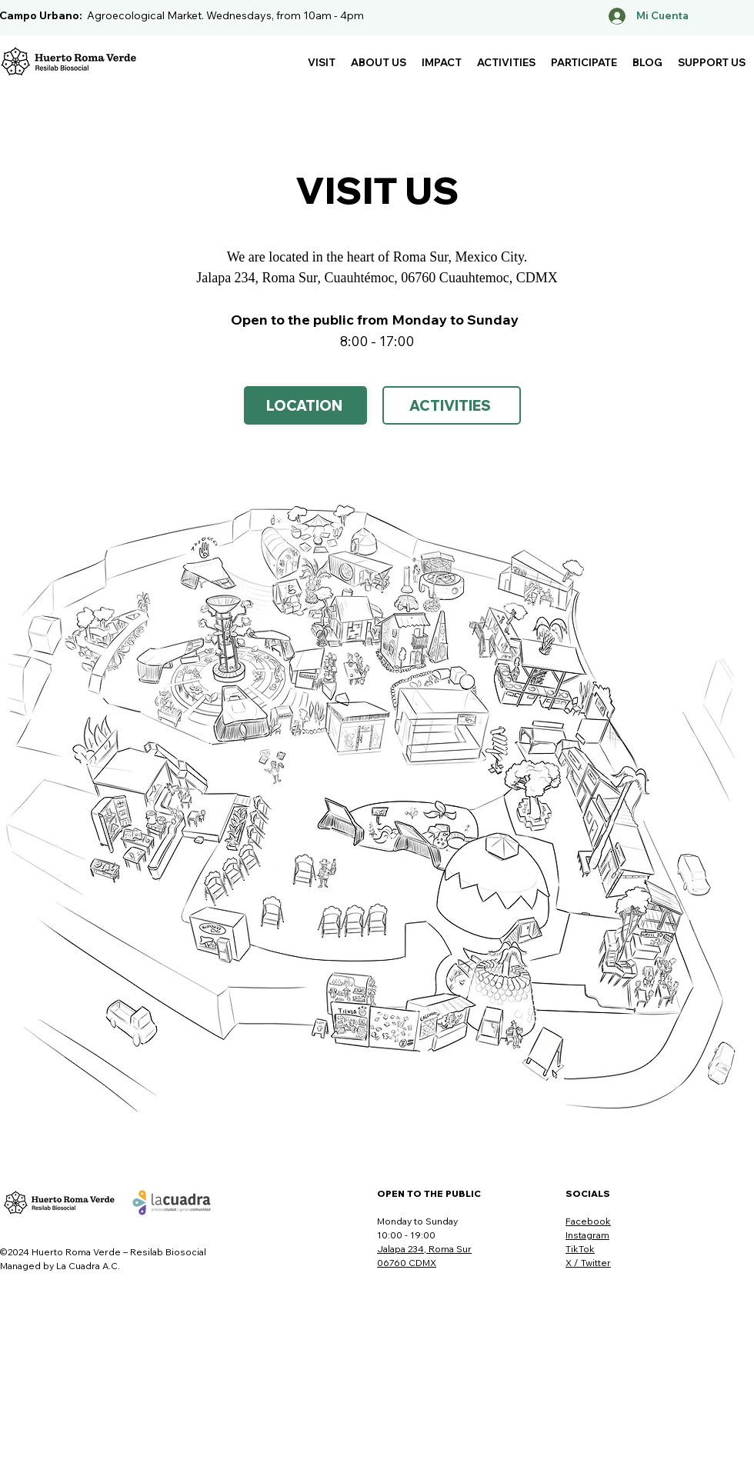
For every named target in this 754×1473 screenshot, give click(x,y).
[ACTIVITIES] (451, 405)
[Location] (305, 405)
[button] (321, 62)
